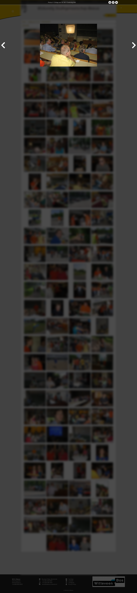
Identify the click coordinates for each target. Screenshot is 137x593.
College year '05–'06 (59, 2)
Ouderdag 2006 (71, 2)
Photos (50, 2)
